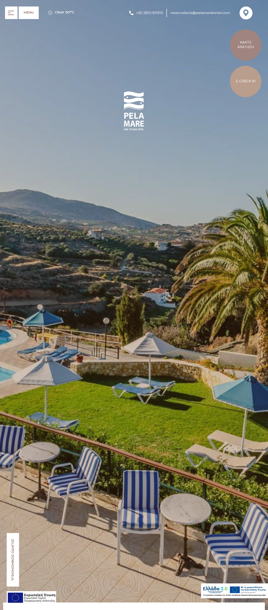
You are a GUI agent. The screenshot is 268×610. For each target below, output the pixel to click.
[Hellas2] (234, 590)
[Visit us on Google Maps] (247, 13)
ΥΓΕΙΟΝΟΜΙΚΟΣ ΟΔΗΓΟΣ (12, 560)
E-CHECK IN (245, 81)
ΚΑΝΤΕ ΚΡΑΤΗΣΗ (246, 45)
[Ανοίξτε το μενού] (22, 12)
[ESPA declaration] (31, 597)
